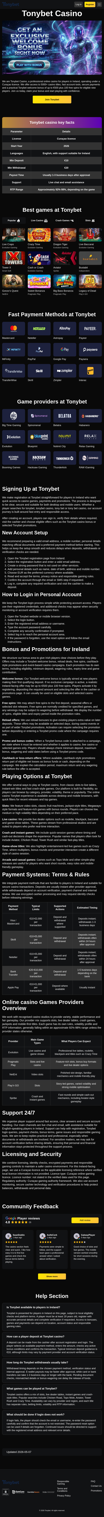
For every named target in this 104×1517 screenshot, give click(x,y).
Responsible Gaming (63, 1482)
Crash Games (65, 220)
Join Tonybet (52, 99)
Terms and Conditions (62, 1489)
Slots (90, 220)
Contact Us (96, 1486)
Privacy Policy (64, 1496)
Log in (79, 4)
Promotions (96, 1491)
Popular (14, 220)
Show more (52, 1276)
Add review (85, 1220)
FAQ (93, 1481)
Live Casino (39, 220)
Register (90, 4)
